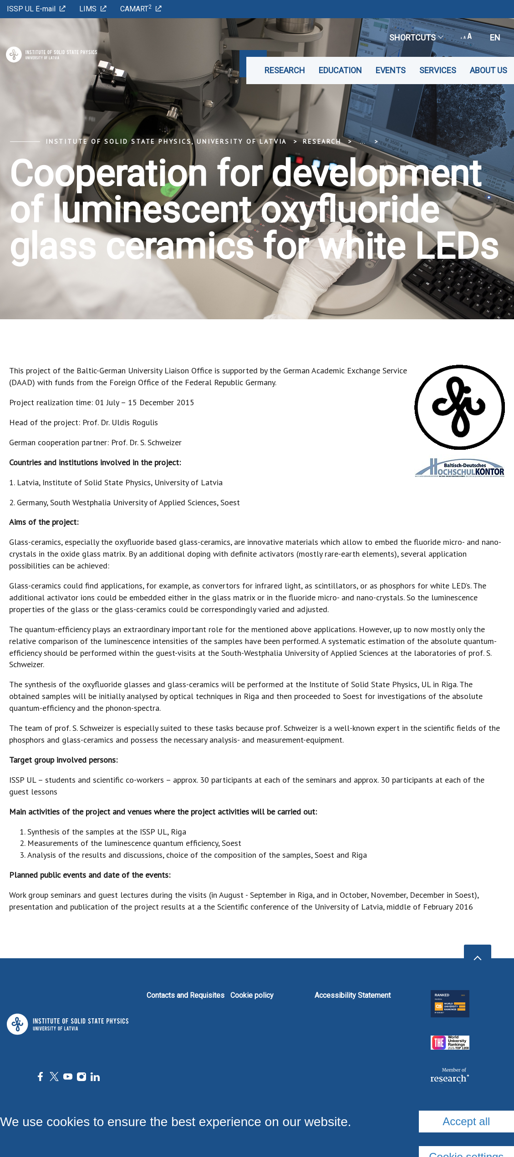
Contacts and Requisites (185, 995)
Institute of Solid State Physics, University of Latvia (166, 141)
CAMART (141, 8)
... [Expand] (362, 141)
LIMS (93, 9)
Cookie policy (252, 995)
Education (340, 70)
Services (437, 70)
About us (488, 70)
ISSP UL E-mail (36, 9)
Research (285, 70)
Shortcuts (416, 37)
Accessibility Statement (353, 995)
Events (391, 70)
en (495, 37)
